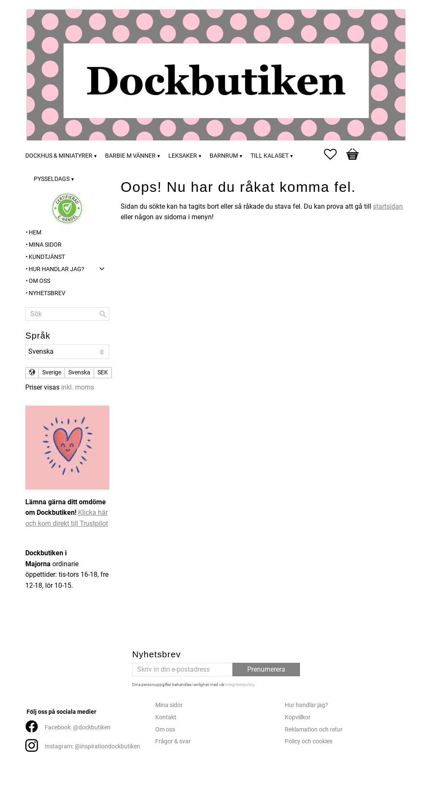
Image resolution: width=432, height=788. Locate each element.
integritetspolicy (239, 684)
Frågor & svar (173, 741)
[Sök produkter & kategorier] (67, 314)
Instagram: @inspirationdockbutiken (92, 746)
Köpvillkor (297, 717)
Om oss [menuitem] (39, 281)
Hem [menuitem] (35, 232)
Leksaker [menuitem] (182, 155)
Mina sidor (169, 705)
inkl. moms (77, 387)
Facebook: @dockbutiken (78, 727)
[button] (334, 154)
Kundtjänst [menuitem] (47, 257)
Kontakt (165, 717)
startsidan (388, 206)
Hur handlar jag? (306, 705)
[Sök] (103, 314)
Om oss (165, 729)
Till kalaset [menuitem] (270, 155)
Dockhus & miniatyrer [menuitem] (58, 155)
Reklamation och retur (314, 729)
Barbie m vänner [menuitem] (130, 155)
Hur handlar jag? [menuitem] (56, 269)
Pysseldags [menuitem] (52, 179)
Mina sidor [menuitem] (45, 244)
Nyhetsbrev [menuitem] (47, 293)
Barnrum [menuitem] (224, 155)
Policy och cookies (308, 741)
